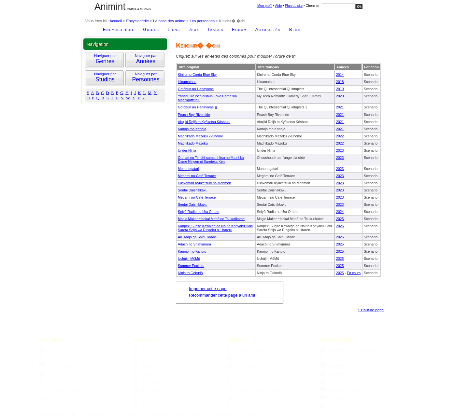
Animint (109, 6)
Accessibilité (53, 373)
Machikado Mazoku (193, 143)
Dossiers (332, 381)
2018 (340, 82)
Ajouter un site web (247, 357)
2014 (340, 75)
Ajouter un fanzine (246, 373)
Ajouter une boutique (249, 365)
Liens (174, 29)
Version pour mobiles (248, 405)
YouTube (144, 405)
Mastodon (145, 373)
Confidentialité (55, 381)
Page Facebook (150, 381)
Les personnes (202, 21)
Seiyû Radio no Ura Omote (198, 212)
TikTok (142, 397)
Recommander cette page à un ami (222, 295)
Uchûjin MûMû (189, 258)
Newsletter (146, 357)
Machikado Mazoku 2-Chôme (200, 136)
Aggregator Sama (245, 349)
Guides (151, 29)
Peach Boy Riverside (194, 115)
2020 (340, 96)
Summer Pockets (191, 266)
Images (215, 29)
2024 (340, 212)
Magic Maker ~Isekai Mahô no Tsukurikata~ (211, 219)
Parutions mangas (340, 389)
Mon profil (264, 5)
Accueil (115, 21)
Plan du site (294, 5)
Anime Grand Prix (339, 357)
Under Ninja (187, 150)
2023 (340, 150)
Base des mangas (339, 373)
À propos (51, 349)
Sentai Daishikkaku (192, 190)
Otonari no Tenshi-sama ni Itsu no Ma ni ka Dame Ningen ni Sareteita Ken (211, 159)
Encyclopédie (137, 21)
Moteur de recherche (60, 389)
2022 (340, 136)
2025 (340, 219)
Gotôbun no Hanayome (196, 89)
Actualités (268, 29)
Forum (239, 29)
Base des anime (337, 365)
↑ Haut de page (371, 310)
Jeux (194, 29)
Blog (295, 29)
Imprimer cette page (208, 288)
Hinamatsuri (187, 82)
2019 (340, 89)
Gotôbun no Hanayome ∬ (198, 107)
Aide (278, 5)
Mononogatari (188, 169)
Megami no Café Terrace (197, 176)
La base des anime (169, 21)
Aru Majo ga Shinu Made (197, 237)
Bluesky (143, 365)
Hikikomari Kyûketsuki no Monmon (204, 183)
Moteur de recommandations (255, 389)
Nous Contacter (56, 365)
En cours (354, 273)
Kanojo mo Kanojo (192, 129)
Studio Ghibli (335, 405)
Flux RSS (145, 349)
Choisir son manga (247, 381)
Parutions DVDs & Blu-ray (346, 397)
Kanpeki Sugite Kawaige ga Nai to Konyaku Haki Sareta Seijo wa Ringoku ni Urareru (215, 228)
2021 (340, 107)
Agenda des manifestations (347, 349)
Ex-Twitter (145, 389)
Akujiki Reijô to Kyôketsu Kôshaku (204, 122)
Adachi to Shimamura (194, 244)
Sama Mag (240, 397)
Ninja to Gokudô (190, 273)
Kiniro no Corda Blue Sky (197, 75)
